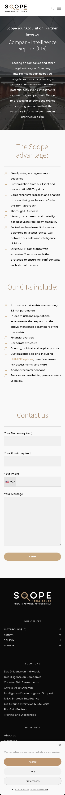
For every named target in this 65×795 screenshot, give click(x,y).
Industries (10, 741)
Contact (9, 757)
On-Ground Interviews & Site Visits (26, 704)
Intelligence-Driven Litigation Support (28, 693)
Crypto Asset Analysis (18, 688)
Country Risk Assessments (21, 682)
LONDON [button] (32, 646)
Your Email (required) (32, 459)
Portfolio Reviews (15, 709)
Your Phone (32, 479)
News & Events (14, 752)
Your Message (32, 520)
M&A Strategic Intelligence (21, 698)
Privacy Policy (39, 781)
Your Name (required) (32, 439)
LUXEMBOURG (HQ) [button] (32, 630)
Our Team (10, 746)
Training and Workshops (20, 715)
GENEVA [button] (32, 635)
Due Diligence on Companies (22, 677)
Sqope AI (10, 762)
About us (10, 735)
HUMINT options (22, 359)
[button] (59, 8)
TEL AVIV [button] (32, 640)
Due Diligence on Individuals (22, 671)
